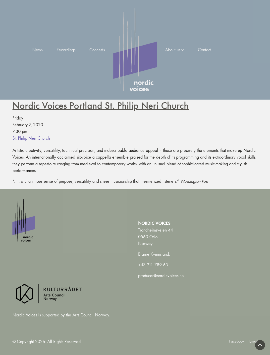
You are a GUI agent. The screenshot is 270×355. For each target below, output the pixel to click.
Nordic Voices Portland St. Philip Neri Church (100, 105)
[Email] (253, 341)
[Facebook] (236, 341)
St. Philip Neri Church (31, 138)
